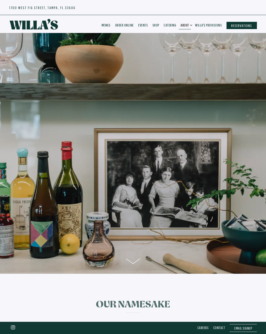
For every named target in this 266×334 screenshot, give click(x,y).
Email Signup (243, 314)
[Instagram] (13, 313)
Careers (203, 314)
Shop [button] (155, 25)
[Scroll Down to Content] (133, 248)
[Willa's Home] (33, 23)
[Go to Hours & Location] (42, 8)
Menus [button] (106, 25)
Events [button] (143, 25)
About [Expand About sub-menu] (185, 24)
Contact (219, 314)
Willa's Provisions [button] (208, 25)
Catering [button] (170, 25)
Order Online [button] (124, 25)
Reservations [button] (241, 25)
